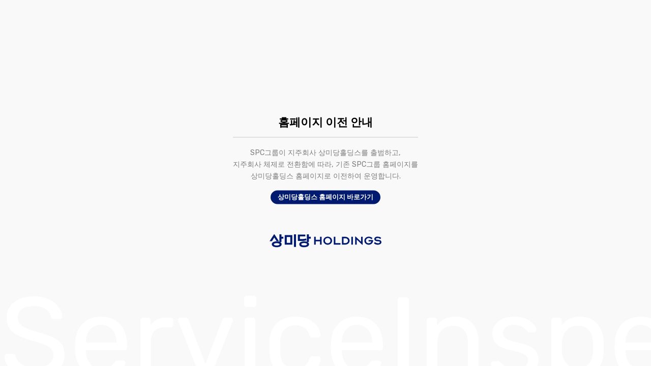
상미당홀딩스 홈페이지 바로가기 (325, 197)
